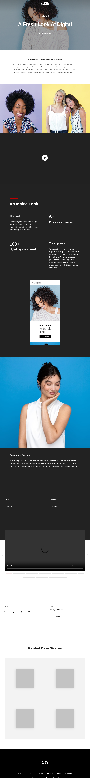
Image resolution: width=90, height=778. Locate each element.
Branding (54, 499)
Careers (68, 774)
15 (39, 577)
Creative (9, 506)
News (59, 774)
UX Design (55, 506)
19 (64, 577)
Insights (50, 774)
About (28, 774)
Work (20, 774)
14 (32, 577)
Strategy (9, 499)
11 (74, 573)
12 (81, 573)
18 (58, 577)
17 (52, 577)
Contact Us (57, 616)
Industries (39, 774)
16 (45, 577)
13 (26, 577)
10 (68, 573)
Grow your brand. (56, 610)
